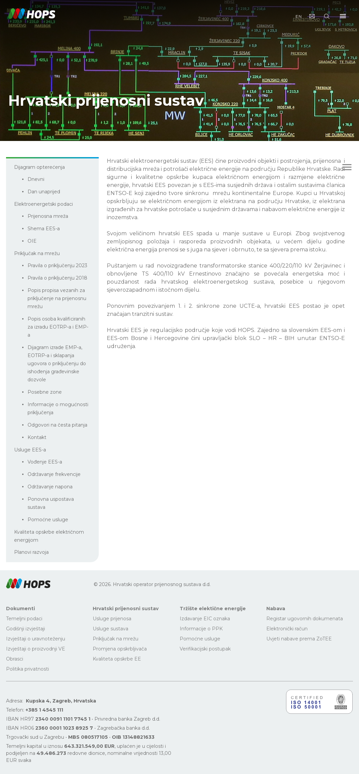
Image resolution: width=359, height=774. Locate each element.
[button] (28, 583)
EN (299, 16)
